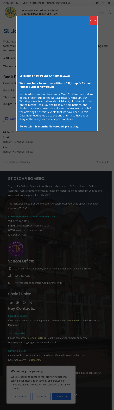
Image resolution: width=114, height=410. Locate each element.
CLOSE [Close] (93, 20)
